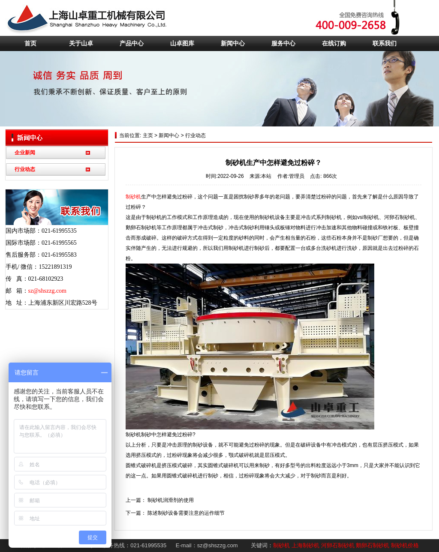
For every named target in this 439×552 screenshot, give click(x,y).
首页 (30, 43)
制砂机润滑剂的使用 (170, 500)
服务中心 (283, 43)
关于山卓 (81, 43)
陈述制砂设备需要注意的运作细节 (186, 513)
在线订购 (334, 43)
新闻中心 (233, 43)
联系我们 (385, 43)
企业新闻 (25, 153)
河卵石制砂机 (338, 545)
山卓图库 (182, 43)
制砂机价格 (405, 545)
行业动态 (25, 169)
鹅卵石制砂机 (372, 545)
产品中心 (132, 43)
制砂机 (133, 197)
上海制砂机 (305, 545)
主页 (147, 135)
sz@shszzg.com (47, 291)
